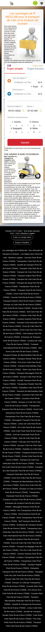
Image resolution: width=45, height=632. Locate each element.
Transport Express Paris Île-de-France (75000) (22, 301)
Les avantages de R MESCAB (14, 250)
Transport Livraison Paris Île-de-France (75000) (22, 499)
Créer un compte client (22, 237)
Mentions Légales (28, 233)
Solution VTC (10, 231)
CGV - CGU (14, 233)
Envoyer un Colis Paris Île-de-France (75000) (22, 304)
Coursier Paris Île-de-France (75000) (26, 297)
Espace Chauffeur (22, 243)
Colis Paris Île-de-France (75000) (16, 308)
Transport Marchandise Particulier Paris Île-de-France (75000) (22, 600)
